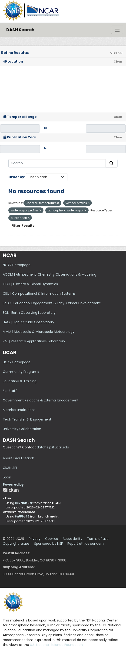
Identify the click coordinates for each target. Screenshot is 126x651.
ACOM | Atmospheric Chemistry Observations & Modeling (49, 274)
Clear (118, 61)
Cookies (51, 538)
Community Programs (21, 371)
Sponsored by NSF (48, 543)
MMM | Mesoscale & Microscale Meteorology (38, 331)
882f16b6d (23, 503)
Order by (16, 177)
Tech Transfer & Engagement (27, 419)
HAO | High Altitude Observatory (28, 322)
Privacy (34, 538)
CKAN (11, 489)
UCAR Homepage (16, 362)
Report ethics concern (85, 543)
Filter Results (22, 225)
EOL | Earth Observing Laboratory (29, 312)
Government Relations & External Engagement (41, 400)
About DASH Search (18, 458)
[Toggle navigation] (117, 30)
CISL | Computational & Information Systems (39, 293)
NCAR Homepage (16, 265)
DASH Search (20, 30)
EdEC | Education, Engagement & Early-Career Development (52, 303)
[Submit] (112, 163)
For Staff (10, 390)
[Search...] (57, 163)
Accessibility (72, 538)
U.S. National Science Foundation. (56, 644)
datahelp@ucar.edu (53, 447)
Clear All (116, 53)
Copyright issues (16, 543)
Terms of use (98, 538)
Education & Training (19, 381)
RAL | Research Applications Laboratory (34, 341)
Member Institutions (19, 409)
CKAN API (10, 467)
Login (7, 477)
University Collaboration (22, 429)
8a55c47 (22, 516)
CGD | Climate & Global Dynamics (30, 284)
